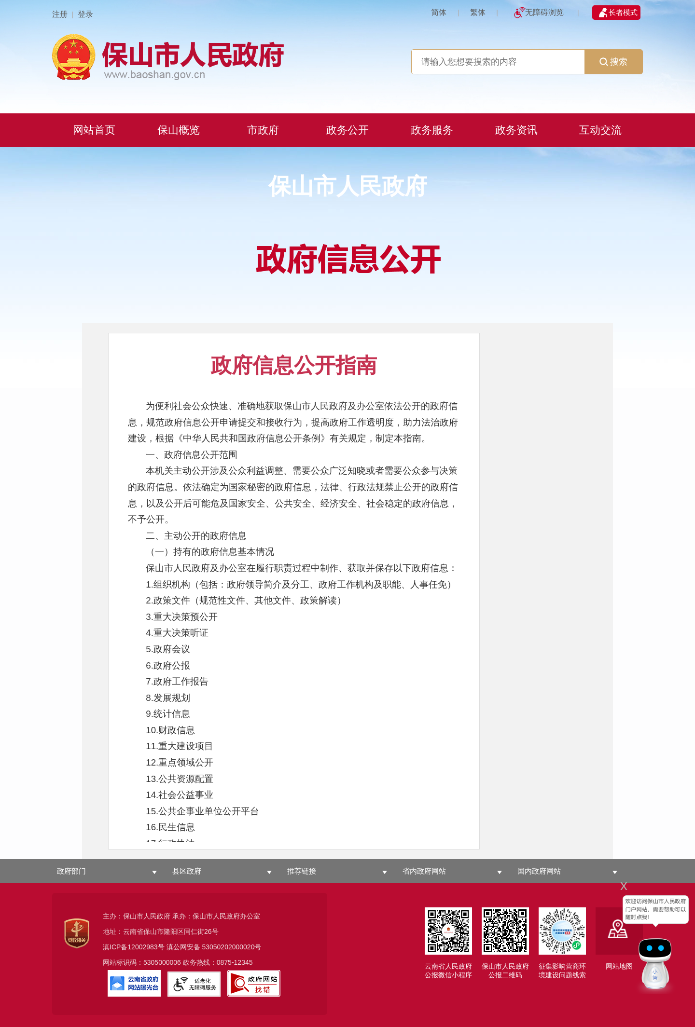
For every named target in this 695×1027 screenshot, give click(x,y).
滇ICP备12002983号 (134, 947)
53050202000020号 (231, 947)
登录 (85, 14)
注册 (60, 14)
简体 (438, 12)
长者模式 (623, 12)
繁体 (478, 12)
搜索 (613, 62)
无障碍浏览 (544, 12)
